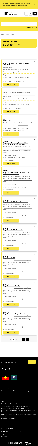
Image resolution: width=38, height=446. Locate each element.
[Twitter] (6, 369)
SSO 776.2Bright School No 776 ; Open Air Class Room (15, 201)
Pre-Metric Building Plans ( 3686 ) (22, 146)
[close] (35, 5)
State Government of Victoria (27, 434)
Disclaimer (4, 436)
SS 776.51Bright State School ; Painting (11, 285)
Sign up (31, 361)
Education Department (23, 98)
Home (2, 34)
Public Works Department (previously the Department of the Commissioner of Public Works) (17, 150)
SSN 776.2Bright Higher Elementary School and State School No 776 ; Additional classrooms (15, 143)
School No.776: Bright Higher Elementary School (17, 92)
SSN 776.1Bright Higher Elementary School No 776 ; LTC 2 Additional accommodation (16, 172)
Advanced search (31, 27)
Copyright (3, 434)
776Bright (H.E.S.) (7, 119)
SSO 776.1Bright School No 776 (9, 257)
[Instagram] (9, 369)
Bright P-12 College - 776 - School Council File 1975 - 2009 (16, 64)
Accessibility (4, 431)
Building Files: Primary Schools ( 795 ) (23, 122)
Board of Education (23, 125)
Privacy (21, 431)
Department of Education (24, 71)
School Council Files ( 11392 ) (21, 69)
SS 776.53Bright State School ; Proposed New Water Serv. (16, 313)
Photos (14, 20)
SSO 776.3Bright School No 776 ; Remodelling (13, 229)
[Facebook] (2, 369)
